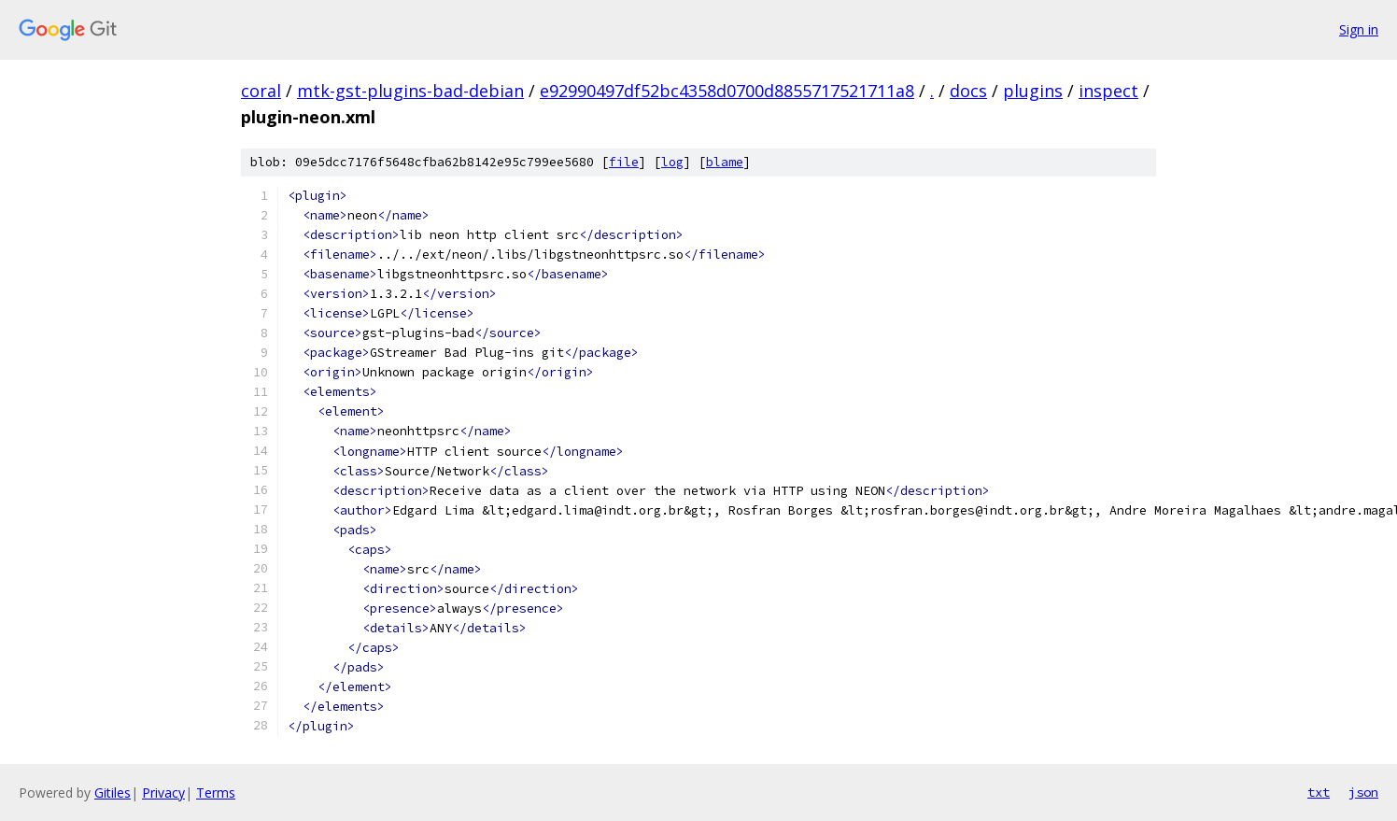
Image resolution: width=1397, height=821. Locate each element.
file (624, 162)
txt (1318, 792)
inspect (1108, 90)
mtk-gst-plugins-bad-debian (410, 90)
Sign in (1358, 29)
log (672, 162)
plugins (1033, 90)
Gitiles (112, 792)
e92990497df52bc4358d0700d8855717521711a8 (727, 90)
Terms (215, 792)
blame (724, 162)
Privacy (163, 792)
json (1363, 792)
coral (261, 90)
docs (968, 90)
